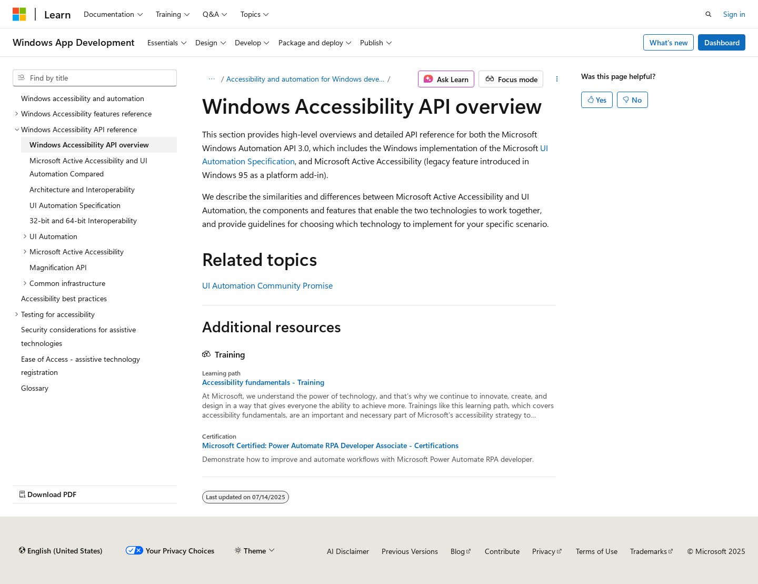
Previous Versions (410, 551)
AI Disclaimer (348, 551)
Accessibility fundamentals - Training (263, 382)
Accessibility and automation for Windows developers (306, 79)
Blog (458, 551)
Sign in (734, 14)
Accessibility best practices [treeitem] (64, 298)
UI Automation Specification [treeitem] (75, 205)
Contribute (502, 551)
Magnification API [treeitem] (58, 267)
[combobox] (95, 78)
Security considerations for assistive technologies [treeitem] (78, 336)
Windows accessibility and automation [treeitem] (82, 98)
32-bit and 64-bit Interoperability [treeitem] (83, 220)
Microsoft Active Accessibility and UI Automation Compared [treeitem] (88, 167)
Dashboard (722, 42)
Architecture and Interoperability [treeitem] (82, 189)
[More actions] (556, 79)
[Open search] (708, 14)
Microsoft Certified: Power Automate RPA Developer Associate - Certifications (330, 445)
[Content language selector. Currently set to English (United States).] (61, 550)
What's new (669, 42)
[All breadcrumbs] (211, 79)
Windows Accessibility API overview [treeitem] (89, 145)
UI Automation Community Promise (267, 285)
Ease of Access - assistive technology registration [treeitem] (80, 366)
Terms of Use (596, 551)
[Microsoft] (19, 14)
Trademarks (648, 551)
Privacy (543, 551)
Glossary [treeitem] (34, 388)
